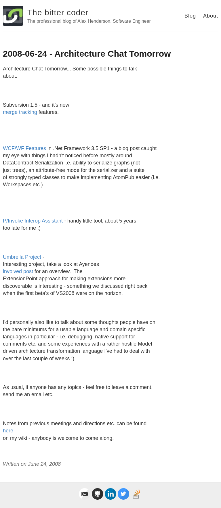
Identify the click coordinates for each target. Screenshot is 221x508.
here (8, 431)
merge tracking (20, 112)
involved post (18, 271)
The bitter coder (57, 12)
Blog (190, 16)
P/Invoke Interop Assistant (33, 221)
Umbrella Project (22, 257)
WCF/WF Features (24, 148)
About (210, 16)
